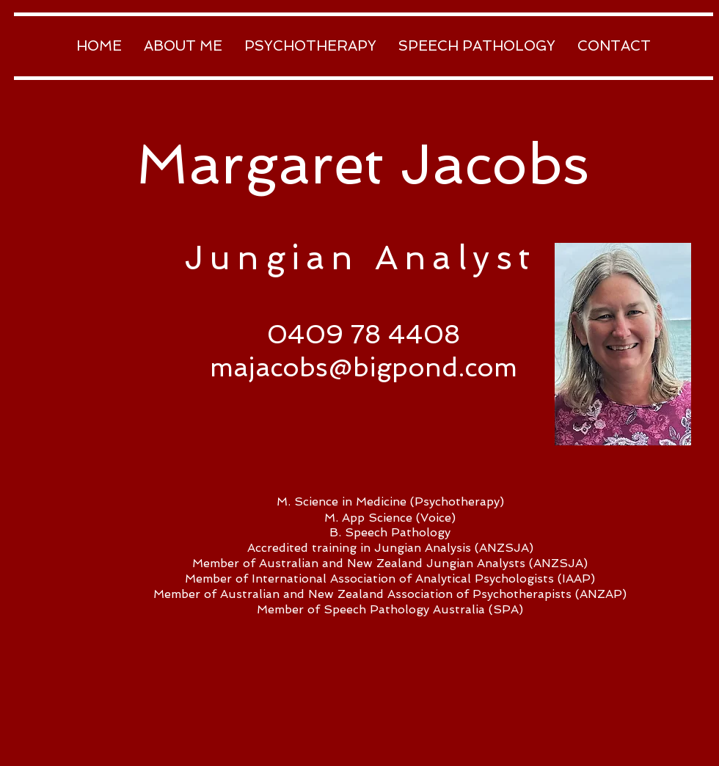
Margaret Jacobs (362, 164)
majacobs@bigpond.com (363, 367)
